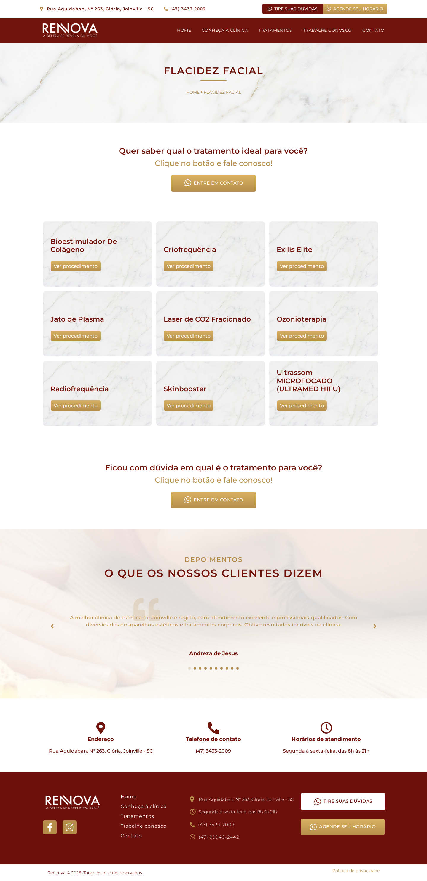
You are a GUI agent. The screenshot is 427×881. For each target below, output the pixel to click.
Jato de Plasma (77, 320)
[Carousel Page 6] (216, 668)
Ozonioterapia (301, 320)
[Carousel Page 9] (232, 668)
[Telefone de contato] (213, 728)
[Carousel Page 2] (195, 668)
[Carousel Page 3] (200, 668)
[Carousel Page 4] (205, 668)
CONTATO (373, 30)
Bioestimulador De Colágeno (83, 246)
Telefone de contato (213, 739)
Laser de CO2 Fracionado (207, 320)
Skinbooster (185, 389)
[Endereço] (101, 728)
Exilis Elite (294, 250)
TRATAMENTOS (275, 30)
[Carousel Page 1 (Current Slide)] (189, 668)
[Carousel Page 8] (227, 668)
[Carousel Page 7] (221, 668)
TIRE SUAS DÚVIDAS (293, 9)
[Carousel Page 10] (237, 668)
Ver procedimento (75, 266)
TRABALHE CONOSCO (327, 30)
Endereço (100, 739)
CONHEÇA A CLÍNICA (224, 30)
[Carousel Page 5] (211, 668)
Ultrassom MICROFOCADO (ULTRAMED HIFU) (308, 381)
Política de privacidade (356, 870)
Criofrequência (190, 250)
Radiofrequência (79, 389)
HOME (184, 30)
